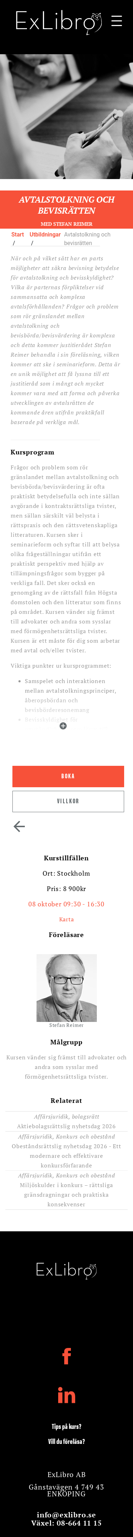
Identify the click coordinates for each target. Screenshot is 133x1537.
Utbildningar (45, 234)
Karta (66, 919)
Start (17, 234)
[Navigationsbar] (116, 22)
